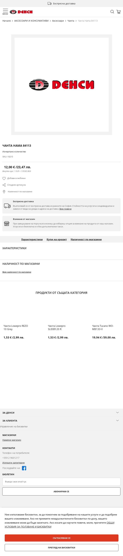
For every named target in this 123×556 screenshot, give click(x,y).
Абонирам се (61, 491)
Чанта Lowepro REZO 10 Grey (16, 327)
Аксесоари (58, 20)
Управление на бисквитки (13, 426)
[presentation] (27, 503)
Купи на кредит (57, 239)
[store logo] (21, 12)
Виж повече (65, 208)
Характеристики (32, 239)
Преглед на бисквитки (61, 547)
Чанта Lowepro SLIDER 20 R (56, 327)
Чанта (71, 20)
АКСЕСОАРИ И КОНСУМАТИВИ (31, 20)
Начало (6, 20)
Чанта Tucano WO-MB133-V (103, 327)
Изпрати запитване (13, 462)
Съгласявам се (61, 538)
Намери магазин (11, 439)
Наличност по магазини (19, 191)
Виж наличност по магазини (16, 271)
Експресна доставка (64, 3)
